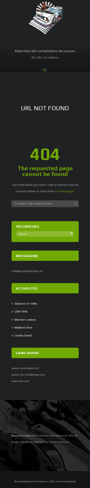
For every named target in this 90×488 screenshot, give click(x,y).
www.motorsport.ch (25, 368)
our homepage (64, 191)
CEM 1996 (21, 311)
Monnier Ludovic (25, 319)
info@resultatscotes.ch (27, 271)
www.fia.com (20, 381)
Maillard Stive (23, 327)
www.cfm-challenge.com (28, 374)
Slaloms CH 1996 (25, 303)
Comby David (23, 335)
